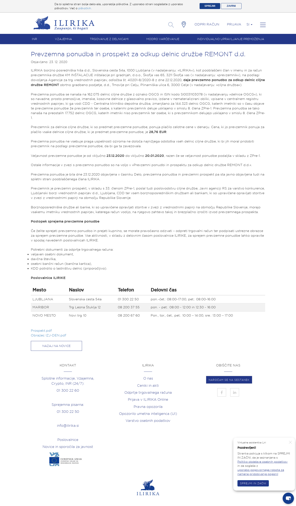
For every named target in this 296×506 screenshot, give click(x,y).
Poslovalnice (67, 440)
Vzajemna (63, 39)
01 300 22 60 (68, 390)
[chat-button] (288, 498)
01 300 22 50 (68, 411)
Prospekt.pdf (42, 330)
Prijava (234, 24)
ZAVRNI (231, 6)
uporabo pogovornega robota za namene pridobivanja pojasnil (260, 472)
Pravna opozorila (148, 406)
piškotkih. (85, 8)
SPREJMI (210, 6)
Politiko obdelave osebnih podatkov (262, 461)
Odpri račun (206, 24)
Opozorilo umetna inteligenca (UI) (148, 413)
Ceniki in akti (148, 385)
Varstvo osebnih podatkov (148, 420)
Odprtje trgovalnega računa (148, 392)
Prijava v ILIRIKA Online (148, 399)
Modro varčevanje (162, 39)
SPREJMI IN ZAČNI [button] (253, 483)
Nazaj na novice (56, 346)
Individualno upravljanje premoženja (230, 39)
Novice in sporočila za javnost (68, 447)
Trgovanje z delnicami (109, 39)
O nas (148, 378)
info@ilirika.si (68, 425)
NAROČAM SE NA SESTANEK (229, 380)
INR (34, 39)
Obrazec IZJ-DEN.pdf (49, 335)
